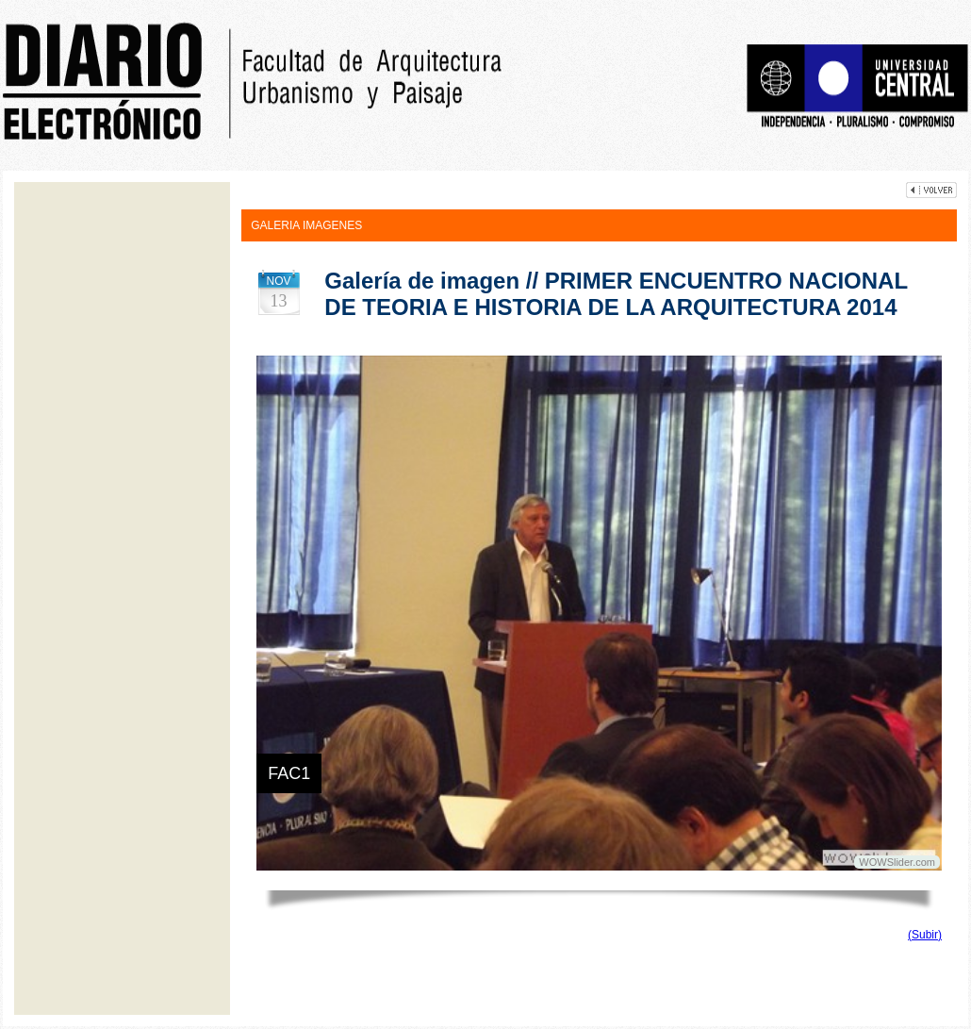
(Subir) (925, 934)
